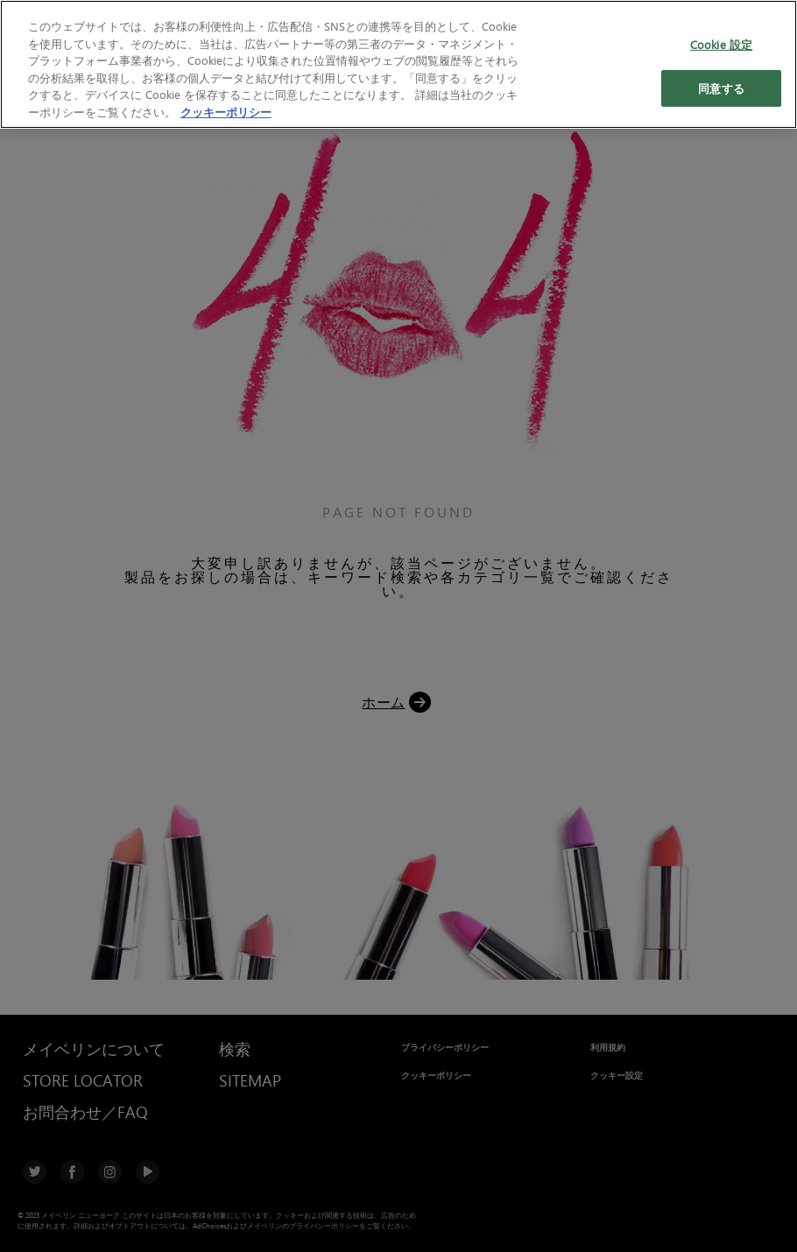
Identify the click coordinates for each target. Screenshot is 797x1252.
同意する (721, 88)
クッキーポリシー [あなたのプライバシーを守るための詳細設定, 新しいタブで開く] (226, 111)
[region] (398, 64)
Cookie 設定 (721, 43)
